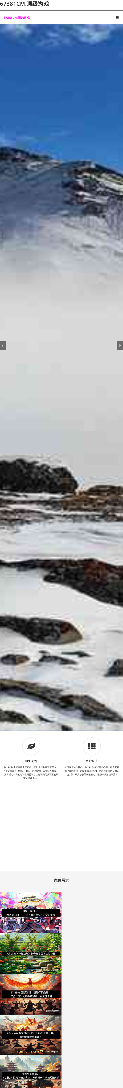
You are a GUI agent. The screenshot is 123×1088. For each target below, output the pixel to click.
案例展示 (61, 880)
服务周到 (31, 761)
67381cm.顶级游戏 (24, 3)
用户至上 (92, 761)
